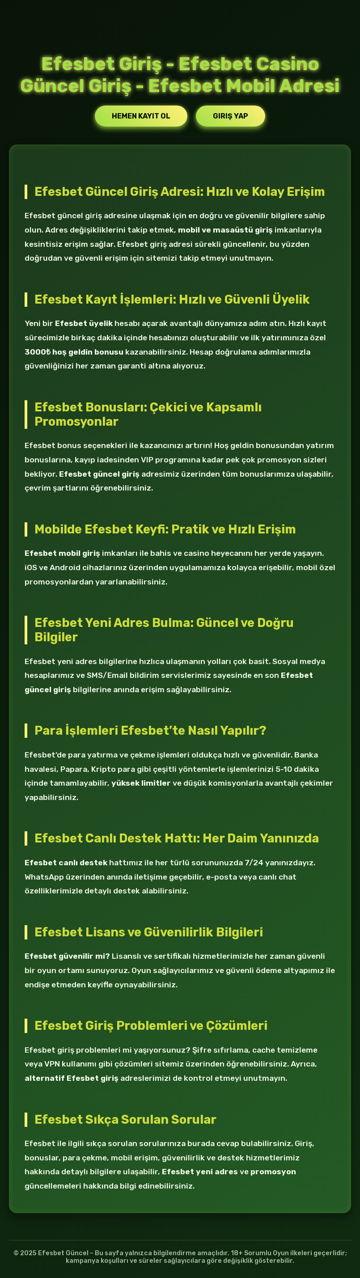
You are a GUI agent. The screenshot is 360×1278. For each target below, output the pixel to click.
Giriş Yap (230, 116)
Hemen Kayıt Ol (141, 116)
